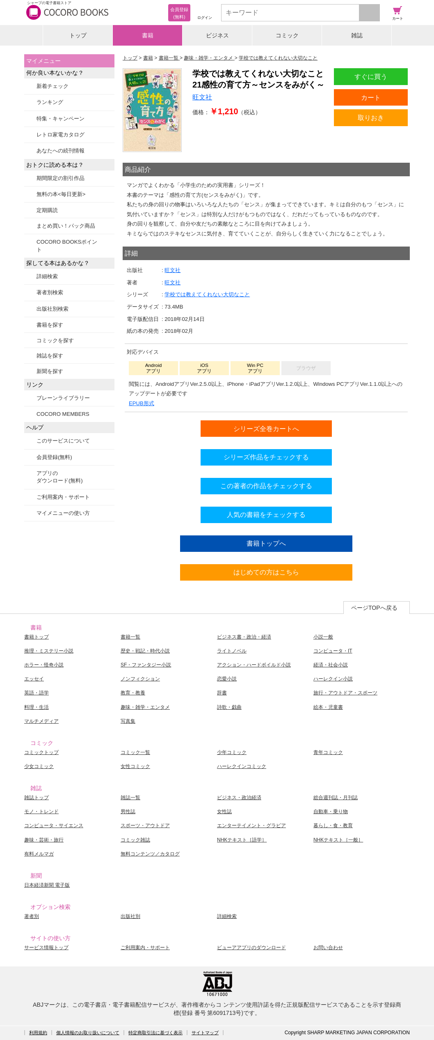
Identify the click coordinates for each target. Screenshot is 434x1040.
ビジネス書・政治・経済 (244, 637)
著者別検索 (50, 292)
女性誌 (224, 811)
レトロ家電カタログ (61, 134)
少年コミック (232, 752)
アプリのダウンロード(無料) (60, 477)
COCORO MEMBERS (63, 414)
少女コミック (39, 766)
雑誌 (357, 35)
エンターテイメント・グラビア (251, 825)
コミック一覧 (135, 752)
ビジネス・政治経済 (239, 797)
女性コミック (135, 766)
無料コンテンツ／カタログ (150, 854)
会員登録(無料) (54, 457)
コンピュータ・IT (332, 651)
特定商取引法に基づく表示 (155, 1032)
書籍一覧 (130, 637)
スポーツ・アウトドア (145, 825)
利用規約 (38, 1032)
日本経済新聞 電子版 (47, 885)
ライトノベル (232, 651)
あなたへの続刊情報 (61, 151)
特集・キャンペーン (61, 118)
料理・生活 (36, 707)
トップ (78, 35)
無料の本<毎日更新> (61, 194)
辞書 (222, 693)
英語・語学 (36, 693)
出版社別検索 (53, 309)
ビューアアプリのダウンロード (251, 947)
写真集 (128, 721)
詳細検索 (47, 276)
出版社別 (130, 916)
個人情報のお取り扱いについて (87, 1032)
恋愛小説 (227, 679)
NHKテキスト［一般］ (338, 840)
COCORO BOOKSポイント (67, 245)
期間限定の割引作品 (61, 178)
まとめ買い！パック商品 (66, 226)
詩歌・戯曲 (229, 707)
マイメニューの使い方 (63, 513)
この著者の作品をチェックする (266, 485)
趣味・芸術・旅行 (44, 840)
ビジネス (217, 35)
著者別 (31, 916)
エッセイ (34, 679)
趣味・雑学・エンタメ (145, 707)
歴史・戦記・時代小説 (145, 651)
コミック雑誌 (135, 840)
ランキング (50, 102)
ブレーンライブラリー (63, 398)
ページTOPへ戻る (374, 607)
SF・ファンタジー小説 (146, 665)
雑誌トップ (36, 797)
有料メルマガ (39, 854)
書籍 (147, 35)
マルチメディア (41, 721)
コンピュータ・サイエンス (53, 825)
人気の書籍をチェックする (266, 514)
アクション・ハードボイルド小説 (254, 665)
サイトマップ (205, 1032)
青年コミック (328, 752)
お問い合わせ (328, 947)
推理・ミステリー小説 (48, 651)
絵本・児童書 (328, 707)
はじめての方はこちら (266, 572)
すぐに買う (370, 76)
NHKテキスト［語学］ (242, 840)
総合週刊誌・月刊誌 (335, 797)
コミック (287, 35)
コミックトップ (41, 752)
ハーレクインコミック (241, 766)
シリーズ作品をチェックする (266, 457)
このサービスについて (63, 441)
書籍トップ (36, 637)
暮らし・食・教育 (333, 825)
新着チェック (53, 86)
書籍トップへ (266, 543)
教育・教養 (133, 693)
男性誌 (128, 811)
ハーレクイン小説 (333, 679)
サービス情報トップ (46, 947)
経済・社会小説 (330, 665)
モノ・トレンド (41, 811)
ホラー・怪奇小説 (44, 665)
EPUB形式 (141, 403)
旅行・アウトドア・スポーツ (345, 693)
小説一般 (323, 637)
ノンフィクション (140, 679)
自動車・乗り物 (330, 811)
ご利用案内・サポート (63, 497)
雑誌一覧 (130, 797)
